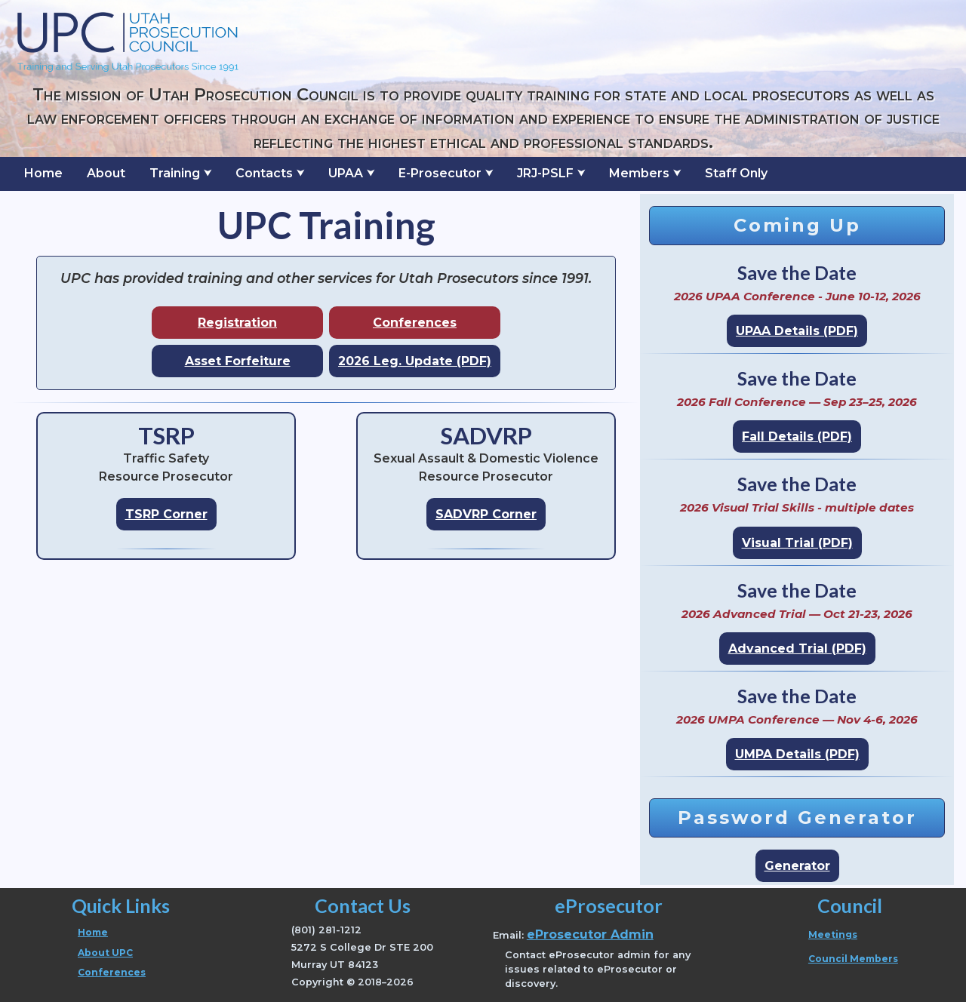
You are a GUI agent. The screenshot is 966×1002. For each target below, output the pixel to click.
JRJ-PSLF (545, 173)
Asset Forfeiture (238, 361)
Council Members (853, 958)
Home (43, 173)
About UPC (105, 952)
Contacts (264, 173)
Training (174, 173)
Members (639, 173)
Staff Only (736, 173)
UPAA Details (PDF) (797, 331)
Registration (237, 322)
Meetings (832, 934)
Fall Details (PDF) (797, 436)
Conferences (415, 322)
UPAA (345, 173)
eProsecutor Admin (590, 934)
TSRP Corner (166, 514)
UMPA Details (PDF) (797, 754)
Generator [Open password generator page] (797, 866)
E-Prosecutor (439, 173)
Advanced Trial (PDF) (797, 648)
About (106, 173)
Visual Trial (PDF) (797, 543)
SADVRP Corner (486, 514)
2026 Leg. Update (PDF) (414, 361)
